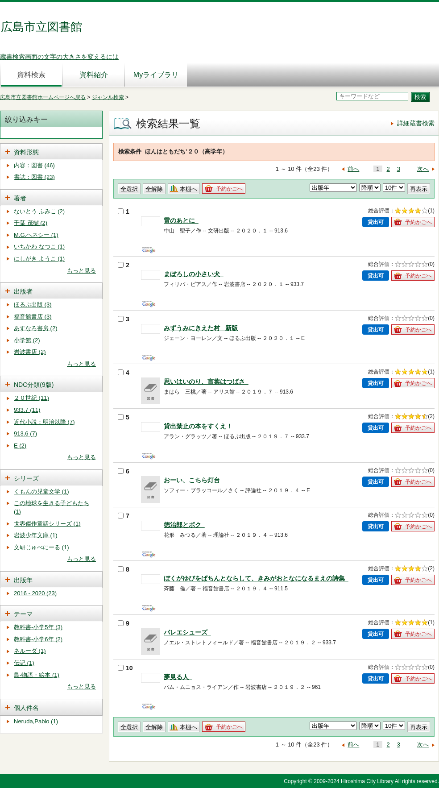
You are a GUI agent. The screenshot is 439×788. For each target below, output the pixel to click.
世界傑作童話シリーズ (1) (47, 523)
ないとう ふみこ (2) (39, 211)
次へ (423, 169)
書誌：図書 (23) (34, 177)
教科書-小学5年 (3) (38, 627)
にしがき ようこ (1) (39, 258)
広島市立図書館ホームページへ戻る (43, 97)
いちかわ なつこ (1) (39, 246)
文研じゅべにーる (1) (41, 547)
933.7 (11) (27, 409)
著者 (20, 198)
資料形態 (26, 152)
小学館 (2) (27, 340)
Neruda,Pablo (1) (36, 721)
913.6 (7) (25, 433)
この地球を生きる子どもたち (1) (51, 507)
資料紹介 (93, 75)
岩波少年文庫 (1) (36, 535)
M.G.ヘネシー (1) (36, 235)
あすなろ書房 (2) (36, 328)
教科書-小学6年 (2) (38, 639)
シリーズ (26, 478)
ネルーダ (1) (30, 650)
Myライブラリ (155, 75)
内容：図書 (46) (34, 165)
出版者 (23, 291)
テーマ (23, 614)
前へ (353, 169)
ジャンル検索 (108, 97)
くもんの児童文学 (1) (41, 491)
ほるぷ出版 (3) (33, 304)
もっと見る (81, 270)
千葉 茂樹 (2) (30, 223)
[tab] (51, 151)
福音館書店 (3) (33, 316)
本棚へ (188, 189)
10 (125, 668)
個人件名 (26, 707)
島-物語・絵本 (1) (36, 675)
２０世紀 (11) (31, 397)
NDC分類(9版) (34, 384)
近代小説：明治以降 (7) (44, 422)
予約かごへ (229, 189)
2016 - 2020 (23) (35, 593)
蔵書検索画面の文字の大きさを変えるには (59, 56)
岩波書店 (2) (30, 351)
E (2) (20, 445)
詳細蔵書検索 (416, 123)
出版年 (23, 580)
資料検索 (31, 75)
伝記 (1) (24, 662)
